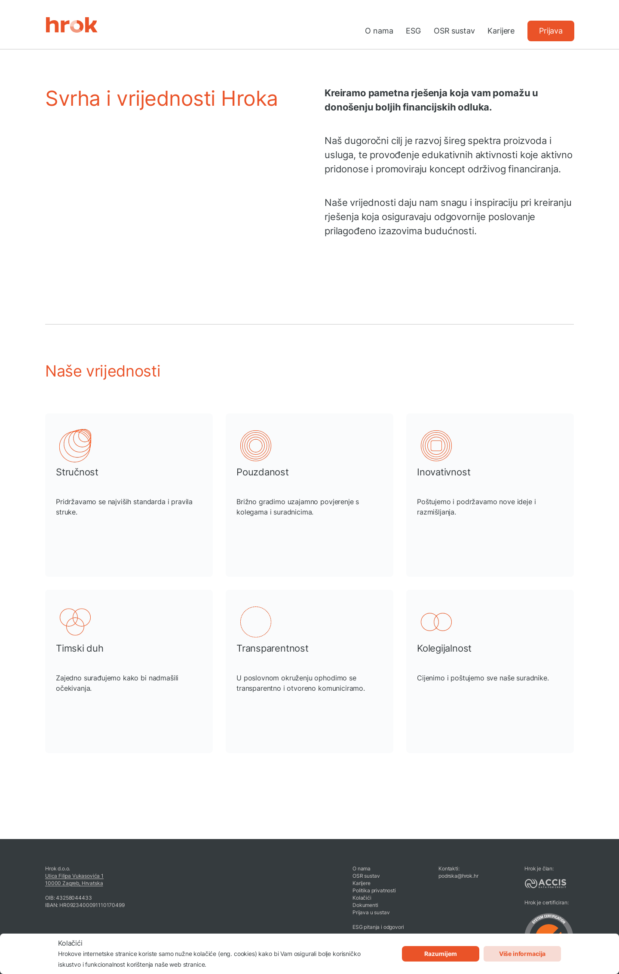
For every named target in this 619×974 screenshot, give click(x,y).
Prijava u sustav (370, 912)
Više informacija (522, 953)
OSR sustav (454, 30)
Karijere (501, 30)
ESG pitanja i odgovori (378, 927)
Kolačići (361, 897)
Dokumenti (365, 905)
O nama (379, 30)
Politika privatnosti (374, 890)
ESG (413, 30)
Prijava (551, 30)
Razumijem (440, 953)
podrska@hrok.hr (458, 876)
